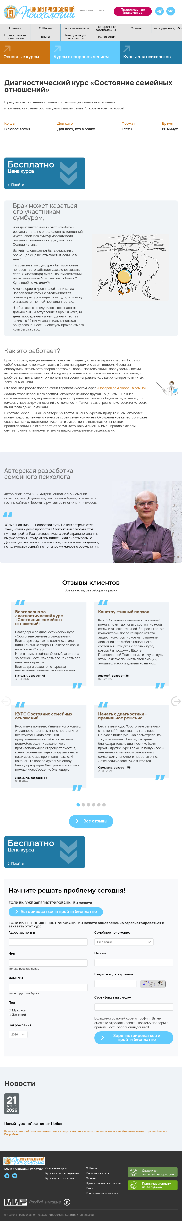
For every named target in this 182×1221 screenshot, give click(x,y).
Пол (12, 1002)
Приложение (106, 37)
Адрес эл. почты (22, 932)
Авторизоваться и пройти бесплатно (59, 912)
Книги (45, 37)
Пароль (100, 953)
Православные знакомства (133, 11)
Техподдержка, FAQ (166, 28)
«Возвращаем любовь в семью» (121, 388)
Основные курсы (21, 57)
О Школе (45, 28)
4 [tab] (93, 804)
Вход (101, 10)
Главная (15, 28)
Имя (12, 953)
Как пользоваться (76, 28)
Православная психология (15, 37)
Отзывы (136, 28)
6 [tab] (104, 804)
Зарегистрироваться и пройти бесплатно (136, 1038)
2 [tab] (83, 804)
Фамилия (16, 978)
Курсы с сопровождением (81, 57)
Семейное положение (112, 932)
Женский (19, 1015)
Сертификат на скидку (112, 997)
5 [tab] (99, 804)
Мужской (19, 1010)
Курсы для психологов (59, 1178)
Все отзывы (95, 821)
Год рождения (20, 1025)
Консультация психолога (75, 37)
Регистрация (86, 10)
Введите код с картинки (113, 974)
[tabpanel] (91, 698)
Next (176, 701)
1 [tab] (78, 804)
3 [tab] (88, 804)
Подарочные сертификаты (106, 28)
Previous (6, 701)
